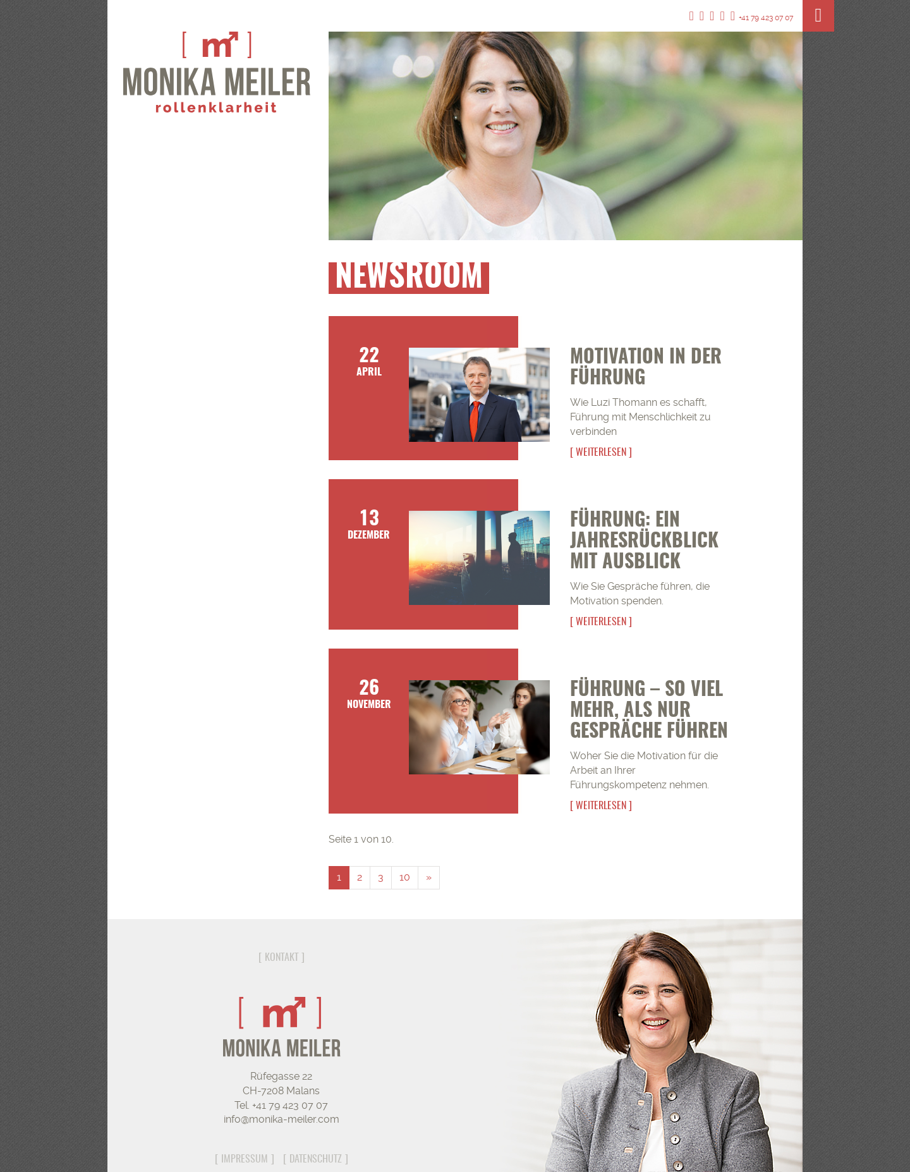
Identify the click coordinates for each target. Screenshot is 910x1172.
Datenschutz (315, 1159)
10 (404, 877)
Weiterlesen (601, 453)
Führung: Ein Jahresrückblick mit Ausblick (644, 541)
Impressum (244, 1159)
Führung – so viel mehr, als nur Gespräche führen (649, 711)
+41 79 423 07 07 (762, 17)
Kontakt (281, 958)
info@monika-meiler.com (281, 1119)
